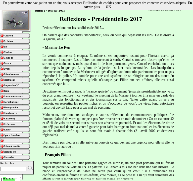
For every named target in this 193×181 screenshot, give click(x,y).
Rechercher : (8, 163)
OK (108, 7)
